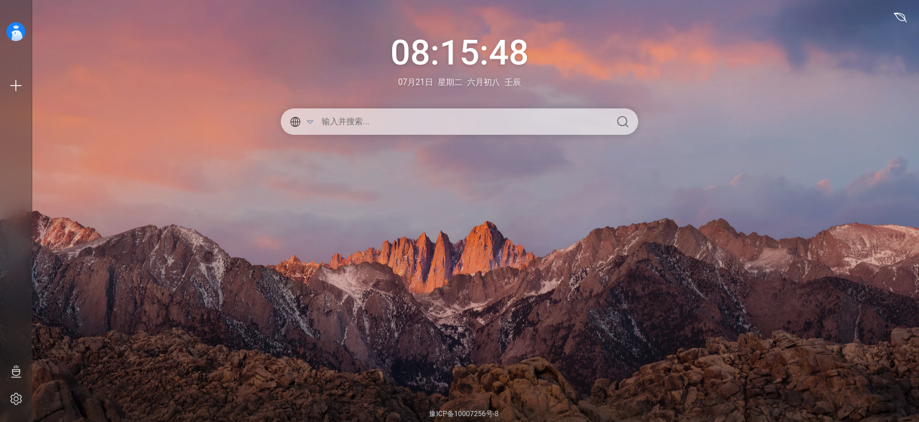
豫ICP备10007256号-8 (464, 414)
